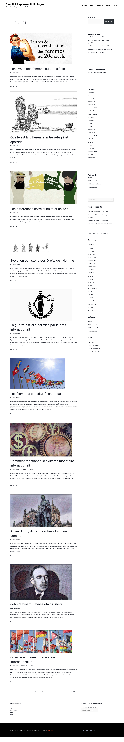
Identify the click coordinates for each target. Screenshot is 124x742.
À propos (89, 5)
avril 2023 (91, 98)
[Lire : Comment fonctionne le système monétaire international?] (41, 444)
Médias (110, 5)
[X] (83, 735)
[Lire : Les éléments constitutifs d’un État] (37, 378)
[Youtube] (91, 735)
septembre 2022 (93, 117)
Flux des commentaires (95, 354)
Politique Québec (93, 190)
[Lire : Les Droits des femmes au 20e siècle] (41, 48)
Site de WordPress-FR (94, 357)
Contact (116, 5)
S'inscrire (85, 718)
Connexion (91, 348)
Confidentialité (52, 735)
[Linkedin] (94, 735)
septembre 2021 (93, 138)
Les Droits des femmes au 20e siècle (40, 69)
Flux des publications (94, 351)
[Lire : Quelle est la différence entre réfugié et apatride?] (43, 114)
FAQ (11, 719)
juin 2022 (91, 126)
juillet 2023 (91, 95)
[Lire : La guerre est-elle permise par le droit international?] (41, 309)
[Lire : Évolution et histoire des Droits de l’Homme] (31, 245)
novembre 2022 (92, 110)
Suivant (72, 696)
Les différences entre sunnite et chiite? (41, 209)
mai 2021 (91, 148)
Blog (95, 5)
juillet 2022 (91, 123)
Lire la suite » (14, 86)
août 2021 (91, 141)
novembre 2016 (92, 154)
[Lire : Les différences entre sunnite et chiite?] (43, 187)
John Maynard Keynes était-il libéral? (40, 608)
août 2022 (91, 120)
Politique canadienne (94, 183)
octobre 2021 (92, 135)
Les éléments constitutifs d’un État (38, 398)
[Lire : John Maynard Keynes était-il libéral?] (41, 586)
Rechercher (91, 17)
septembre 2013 (93, 160)
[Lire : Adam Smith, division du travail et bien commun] (41, 515)
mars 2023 (91, 101)
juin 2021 (91, 145)
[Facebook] (87, 735)
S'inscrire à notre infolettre (89, 711)
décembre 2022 (92, 107)
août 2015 (91, 157)
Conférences (102, 5)
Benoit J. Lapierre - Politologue (25, 4)
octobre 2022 (92, 113)
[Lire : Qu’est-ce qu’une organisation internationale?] (41, 646)
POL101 (12, 72)
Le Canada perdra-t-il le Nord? (97, 55)
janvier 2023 (91, 104)
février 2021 (91, 151)
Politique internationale (23, 474)
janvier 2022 (91, 132)
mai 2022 (91, 129)
